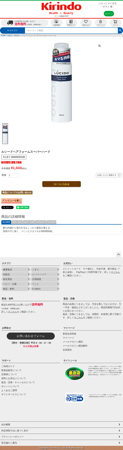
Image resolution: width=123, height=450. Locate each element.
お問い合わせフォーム (31, 336)
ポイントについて (10, 386)
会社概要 (5, 424)
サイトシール (70, 360)
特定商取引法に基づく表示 (14, 430)
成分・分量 (29, 222)
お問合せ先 (40, 222)
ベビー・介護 (9, 284)
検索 (120, 30)
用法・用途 (17, 222)
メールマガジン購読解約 (75, 345)
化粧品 (9, 35)
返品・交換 (69, 298)
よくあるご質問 (9, 390)
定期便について (9, 374)
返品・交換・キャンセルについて (18, 382)
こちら (116, 272)
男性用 (16, 35)
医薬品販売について (11, 370)
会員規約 (67, 349)
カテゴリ (6, 263)
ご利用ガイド (8, 366)
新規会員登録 (69, 333)
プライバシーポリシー (12, 436)
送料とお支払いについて (13, 378)
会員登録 (56, 23)
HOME (3, 35)
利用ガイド (71, 23)
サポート (6, 360)
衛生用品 (7, 279)
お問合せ (6, 328)
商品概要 (6, 222)
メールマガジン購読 (73, 341)
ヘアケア (24, 35)
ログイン (109, 14)
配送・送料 (7, 298)
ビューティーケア (39, 274)
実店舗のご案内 (9, 442)
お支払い (67, 263)
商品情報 (51, 222)
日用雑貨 (36, 279)
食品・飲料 (8, 288)
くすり (35, 269)
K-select (36, 288)
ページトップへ (118, 254)
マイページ (101, 23)
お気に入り (86, 23)
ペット (35, 284)
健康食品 (7, 269)
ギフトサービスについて (13, 394)
